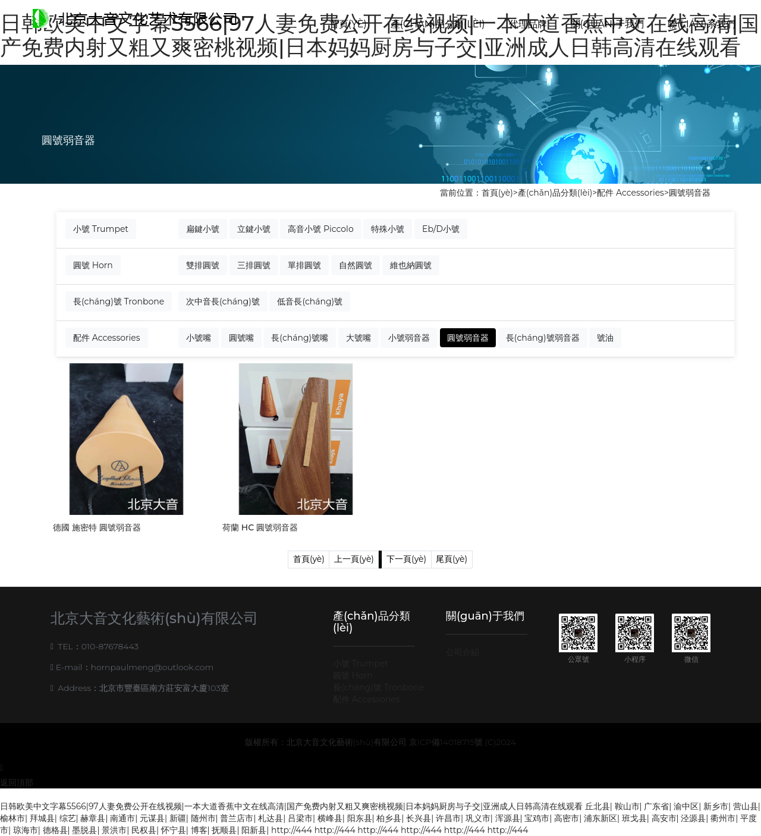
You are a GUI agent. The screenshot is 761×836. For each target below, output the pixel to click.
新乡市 (715, 806)
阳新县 (253, 830)
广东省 (656, 806)
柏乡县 (388, 818)
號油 (605, 337)
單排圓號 (304, 265)
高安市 (664, 818)
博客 (199, 830)
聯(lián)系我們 (701, 24)
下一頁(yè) (406, 559)
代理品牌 (528, 24)
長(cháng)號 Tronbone (118, 301)
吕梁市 (300, 818)
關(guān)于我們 (607, 24)
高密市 (566, 818)
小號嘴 (198, 337)
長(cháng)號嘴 (299, 337)
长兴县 (418, 818)
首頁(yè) (348, 24)
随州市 (203, 818)
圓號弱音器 (689, 192)
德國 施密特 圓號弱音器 (97, 527)
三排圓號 (254, 265)
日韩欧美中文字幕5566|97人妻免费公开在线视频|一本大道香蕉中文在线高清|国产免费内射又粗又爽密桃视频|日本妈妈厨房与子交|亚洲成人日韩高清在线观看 (291, 806)
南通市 (122, 818)
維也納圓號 (411, 265)
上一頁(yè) (354, 559)
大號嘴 (358, 337)
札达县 (270, 818)
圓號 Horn (93, 265)
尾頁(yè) (451, 559)
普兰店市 (236, 818)
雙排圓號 (202, 265)
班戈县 (634, 818)
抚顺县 (224, 830)
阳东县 (359, 818)
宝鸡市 (536, 818)
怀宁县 (173, 830)
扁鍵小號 (202, 229)
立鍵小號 (254, 229)
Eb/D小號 (441, 229)
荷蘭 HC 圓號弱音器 (260, 527)
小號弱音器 (409, 337)
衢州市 (722, 818)
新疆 (177, 818)
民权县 (143, 830)
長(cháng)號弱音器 (543, 337)
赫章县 (92, 818)
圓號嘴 (241, 337)
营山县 (745, 806)
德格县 (55, 830)
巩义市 (478, 818)
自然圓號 (355, 265)
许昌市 (448, 818)
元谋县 (152, 818)
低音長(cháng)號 (309, 301)
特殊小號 (387, 229)
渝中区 (686, 806)
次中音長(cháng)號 (223, 301)
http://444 (291, 830)
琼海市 (25, 830)
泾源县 (693, 818)
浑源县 (507, 818)
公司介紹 (462, 652)
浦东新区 (600, 818)
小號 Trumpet (100, 229)
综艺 (67, 818)
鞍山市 (627, 806)
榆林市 (12, 818)
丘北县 (597, 806)
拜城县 (42, 818)
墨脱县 (84, 830)
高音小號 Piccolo (320, 229)
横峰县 (329, 818)
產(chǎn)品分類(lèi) (438, 24)
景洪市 (114, 830)
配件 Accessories (630, 192)
